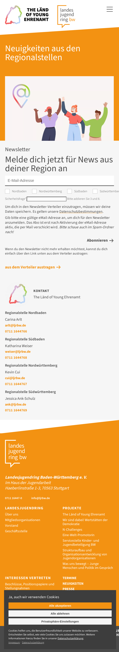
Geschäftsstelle (16, 531)
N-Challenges (72, 529)
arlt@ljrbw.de (15, 325)
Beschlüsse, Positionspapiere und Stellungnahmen (29, 586)
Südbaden (80, 191)
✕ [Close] (113, 593)
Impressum (14, 642)
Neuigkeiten (73, 583)
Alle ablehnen (60, 613)
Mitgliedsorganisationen (22, 520)
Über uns (11, 514)
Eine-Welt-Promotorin (78, 535)
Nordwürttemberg (50, 191)
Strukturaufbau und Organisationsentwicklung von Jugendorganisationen (85, 554)
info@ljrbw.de (40, 498)
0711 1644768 (16, 357)
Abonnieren (97, 240)
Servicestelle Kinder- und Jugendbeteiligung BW (81, 542)
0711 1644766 (16, 331)
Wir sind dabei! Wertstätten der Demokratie (85, 522)
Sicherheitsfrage (16, 199)
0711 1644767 (16, 384)
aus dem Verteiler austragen (30, 267)
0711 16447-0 (13, 498)
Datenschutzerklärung (33, 642)
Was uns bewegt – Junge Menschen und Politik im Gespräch (88, 565)
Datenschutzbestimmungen (81, 211)
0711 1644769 (16, 410)
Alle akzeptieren (60, 605)
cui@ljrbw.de (15, 378)
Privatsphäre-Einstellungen (60, 621)
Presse (69, 589)
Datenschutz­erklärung (70, 638)
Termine (69, 578)
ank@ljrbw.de (15, 404)
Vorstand (11, 525)
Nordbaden (19, 191)
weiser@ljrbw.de (18, 351)
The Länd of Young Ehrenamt (84, 514)
